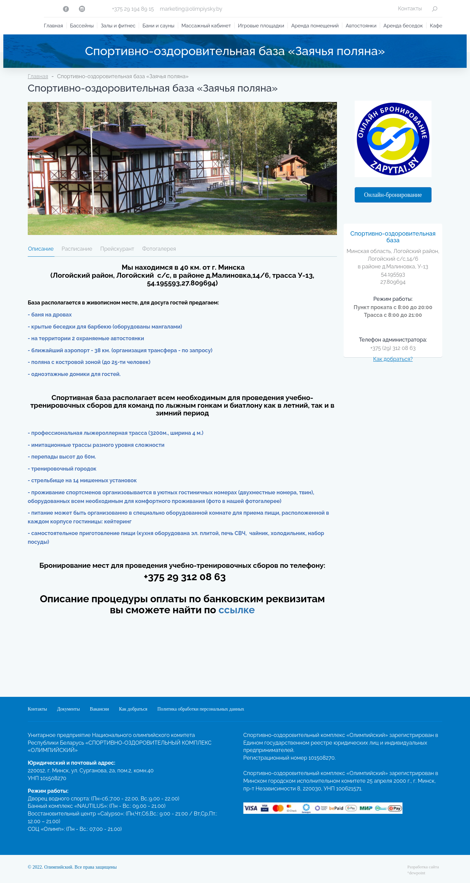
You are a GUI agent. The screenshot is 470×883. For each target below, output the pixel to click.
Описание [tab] (40, 249)
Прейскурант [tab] (117, 249)
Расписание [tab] (77, 249)
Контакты (410, 8)
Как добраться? (393, 359)
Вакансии (99, 709)
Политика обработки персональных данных (200, 709)
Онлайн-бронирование (393, 195)
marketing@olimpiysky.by (191, 9)
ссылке (237, 610)
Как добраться (133, 709)
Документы (68, 709)
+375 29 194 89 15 (133, 9)
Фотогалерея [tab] (159, 249)
